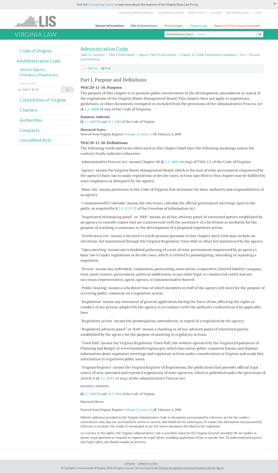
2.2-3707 (126, 208)
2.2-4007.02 (92, 121)
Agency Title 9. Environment (157, 55)
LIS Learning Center (101, 4)
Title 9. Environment (121, 55)
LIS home (216, 12)
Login (258, 12)
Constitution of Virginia (43, 100)
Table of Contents (92, 55)
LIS (38, 21)
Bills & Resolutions (144, 25)
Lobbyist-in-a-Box (148, 463)
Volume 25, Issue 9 (138, 134)
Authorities (31, 120)
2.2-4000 (92, 108)
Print (106, 68)
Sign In (220, 468)
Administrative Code (179, 34)
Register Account (238, 12)
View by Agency (32, 69)
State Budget (173, 25)
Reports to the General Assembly (237, 25)
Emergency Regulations (39, 74)
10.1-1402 (114, 121)
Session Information (109, 25)
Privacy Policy (197, 12)
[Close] (274, 3)
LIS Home (130, 463)
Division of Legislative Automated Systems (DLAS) (187, 468)
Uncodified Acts (35, 140)
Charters (29, 110)
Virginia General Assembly (136, 12)
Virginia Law (198, 25)
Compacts (30, 130)
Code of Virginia (36, 50)
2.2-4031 (107, 378)
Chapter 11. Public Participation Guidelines (208, 55)
